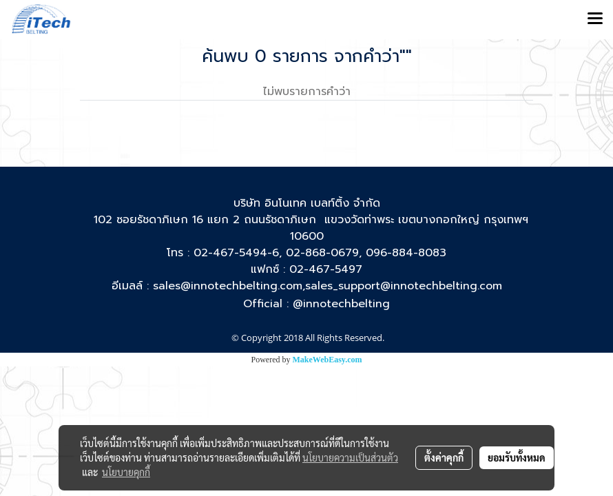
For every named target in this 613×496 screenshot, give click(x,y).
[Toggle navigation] (595, 19)
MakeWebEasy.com (327, 359)
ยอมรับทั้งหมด (517, 457)
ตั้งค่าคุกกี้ (444, 457)
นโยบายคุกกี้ (126, 472)
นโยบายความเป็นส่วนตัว (350, 457)
